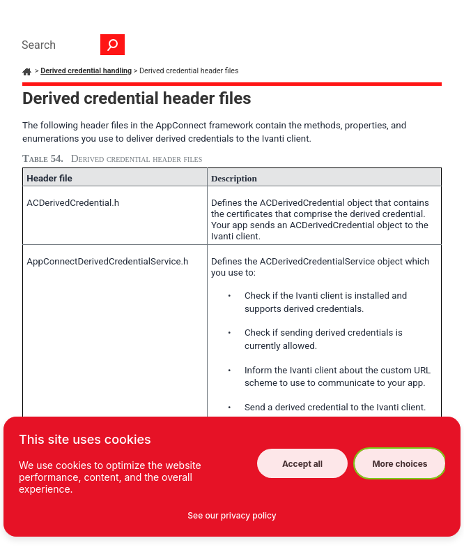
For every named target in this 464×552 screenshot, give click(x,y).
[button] (112, 44)
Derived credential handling (86, 70)
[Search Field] (69, 44)
